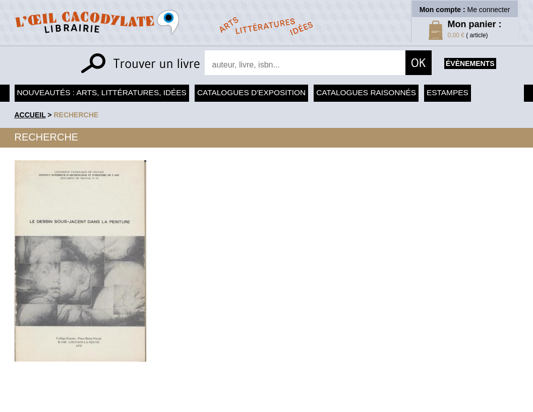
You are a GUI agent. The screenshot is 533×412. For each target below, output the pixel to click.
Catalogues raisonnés (366, 92)
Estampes (447, 92)
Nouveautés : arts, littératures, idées (102, 92)
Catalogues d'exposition (251, 92)
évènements (470, 63)
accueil (30, 115)
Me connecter (488, 10)
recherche (75, 115)
